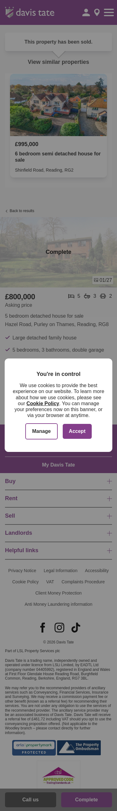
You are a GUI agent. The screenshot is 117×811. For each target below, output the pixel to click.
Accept (77, 431)
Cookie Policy (43, 403)
